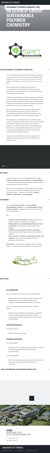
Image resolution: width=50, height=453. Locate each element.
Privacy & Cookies (19, 450)
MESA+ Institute (19, 81)
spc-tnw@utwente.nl (12, 440)
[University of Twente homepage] (10, 2)
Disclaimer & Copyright (7, 450)
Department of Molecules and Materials (21, 77)
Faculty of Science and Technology (24, 79)
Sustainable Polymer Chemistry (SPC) (23, 7)
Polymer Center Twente (35, 81)
